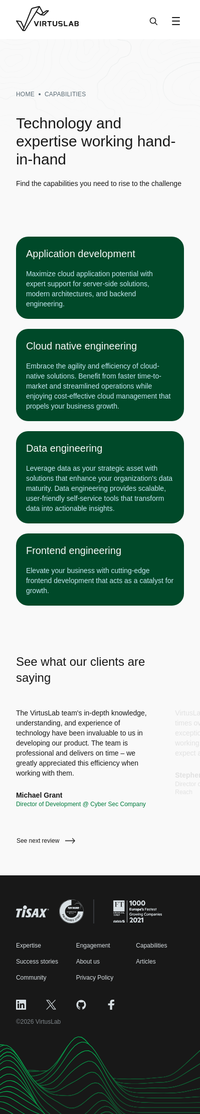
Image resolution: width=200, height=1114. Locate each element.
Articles (145, 961)
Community (31, 977)
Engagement (93, 945)
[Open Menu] (176, 21)
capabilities (65, 94)
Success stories (37, 961)
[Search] (153, 26)
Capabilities (151, 945)
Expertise (28, 945)
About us (88, 961)
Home (25, 94)
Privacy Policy (95, 977)
